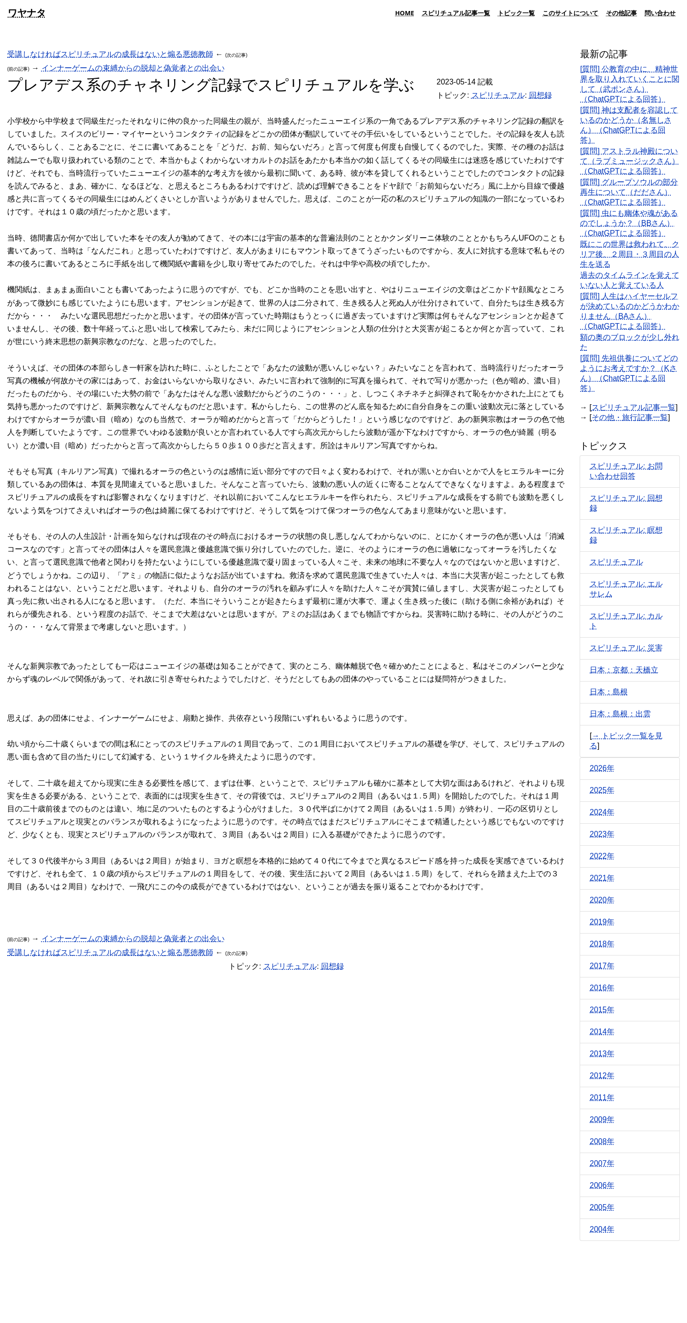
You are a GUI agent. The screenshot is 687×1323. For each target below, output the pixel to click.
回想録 (540, 95)
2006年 (602, 1185)
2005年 (602, 1207)
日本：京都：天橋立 (624, 670)
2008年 (602, 1141)
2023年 (602, 834)
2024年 (602, 812)
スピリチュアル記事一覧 (456, 13)
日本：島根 (609, 692)
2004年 (602, 1229)
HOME (404, 13)
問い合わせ (660, 13)
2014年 (602, 1032)
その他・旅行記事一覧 (630, 417)
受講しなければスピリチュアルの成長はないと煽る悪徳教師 (110, 54)
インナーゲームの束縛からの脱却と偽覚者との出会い (133, 68)
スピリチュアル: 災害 (626, 648)
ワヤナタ (27, 12)
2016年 (602, 988)
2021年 (602, 878)
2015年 (602, 1010)
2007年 (602, 1163)
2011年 (602, 1097)
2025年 (602, 790)
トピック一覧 (516, 13)
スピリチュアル (498, 95)
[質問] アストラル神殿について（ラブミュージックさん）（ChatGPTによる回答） (629, 161)
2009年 (602, 1119)
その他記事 (621, 13)
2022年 (602, 856)
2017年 (602, 966)
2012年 (602, 1075)
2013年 (602, 1054)
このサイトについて (570, 13)
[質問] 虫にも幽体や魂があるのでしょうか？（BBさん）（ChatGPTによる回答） (629, 223)
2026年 (602, 768)
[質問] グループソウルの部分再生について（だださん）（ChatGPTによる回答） (629, 192)
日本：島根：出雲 (620, 714)
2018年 (602, 944)
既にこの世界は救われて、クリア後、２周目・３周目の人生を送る (629, 254)
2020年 (602, 900)
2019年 (602, 922)
